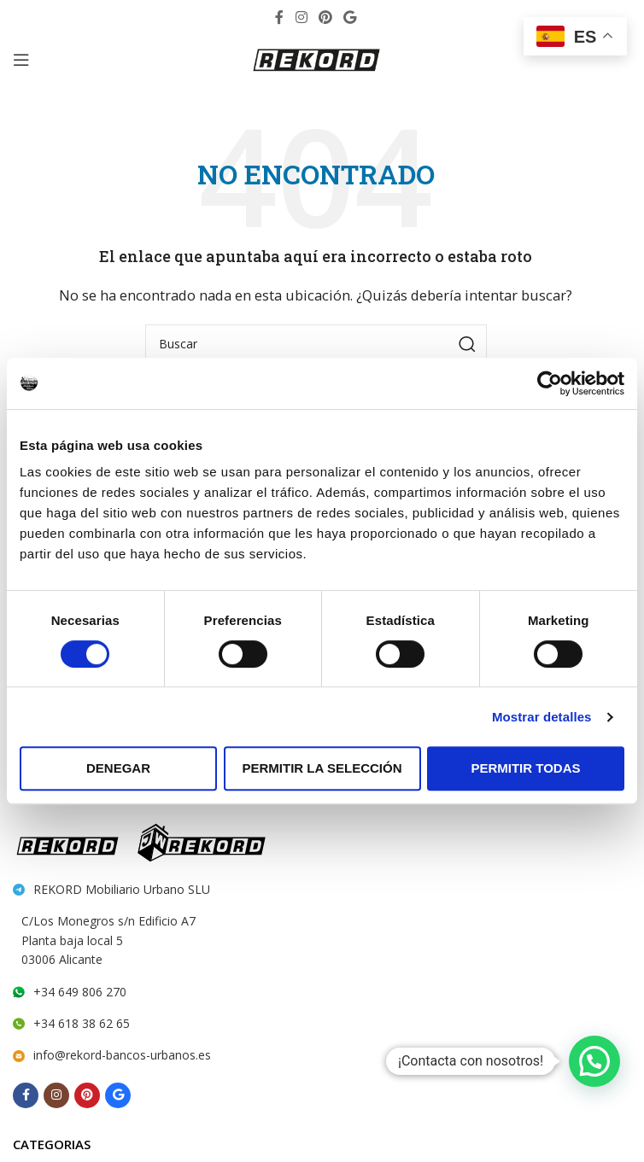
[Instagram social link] (301, 17)
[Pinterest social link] (325, 17)
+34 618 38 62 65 (81, 1023)
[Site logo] (316, 58)
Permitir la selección (322, 768)
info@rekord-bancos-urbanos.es (122, 1055)
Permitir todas (525, 768)
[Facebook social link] (279, 17)
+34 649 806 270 (79, 992)
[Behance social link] (350, 17)
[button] (594, 1061)
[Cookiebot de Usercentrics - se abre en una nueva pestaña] (549, 383)
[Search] (316, 344)
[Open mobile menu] (21, 60)
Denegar (118, 768)
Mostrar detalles (542, 716)
